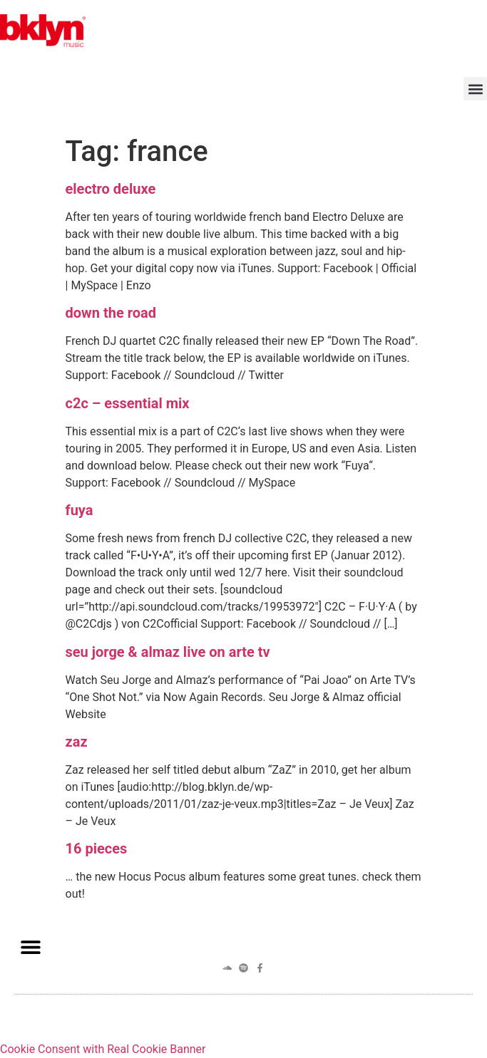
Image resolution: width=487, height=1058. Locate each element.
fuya (79, 510)
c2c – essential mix (128, 403)
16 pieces (97, 848)
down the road (111, 312)
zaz (77, 741)
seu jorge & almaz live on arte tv (168, 651)
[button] (475, 88)
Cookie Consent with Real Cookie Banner (102, 1049)
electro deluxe (111, 188)
